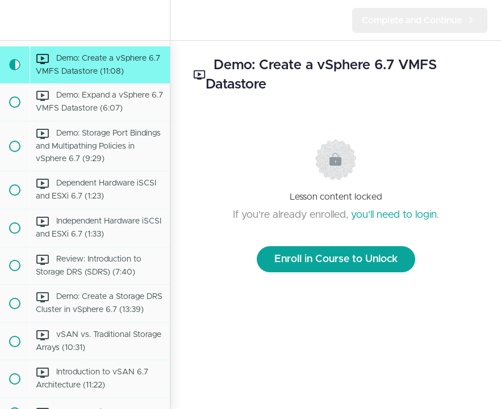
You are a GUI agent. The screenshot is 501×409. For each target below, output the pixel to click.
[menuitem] (155, 20)
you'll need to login (394, 215)
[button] (14, 20)
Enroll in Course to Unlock (336, 259)
